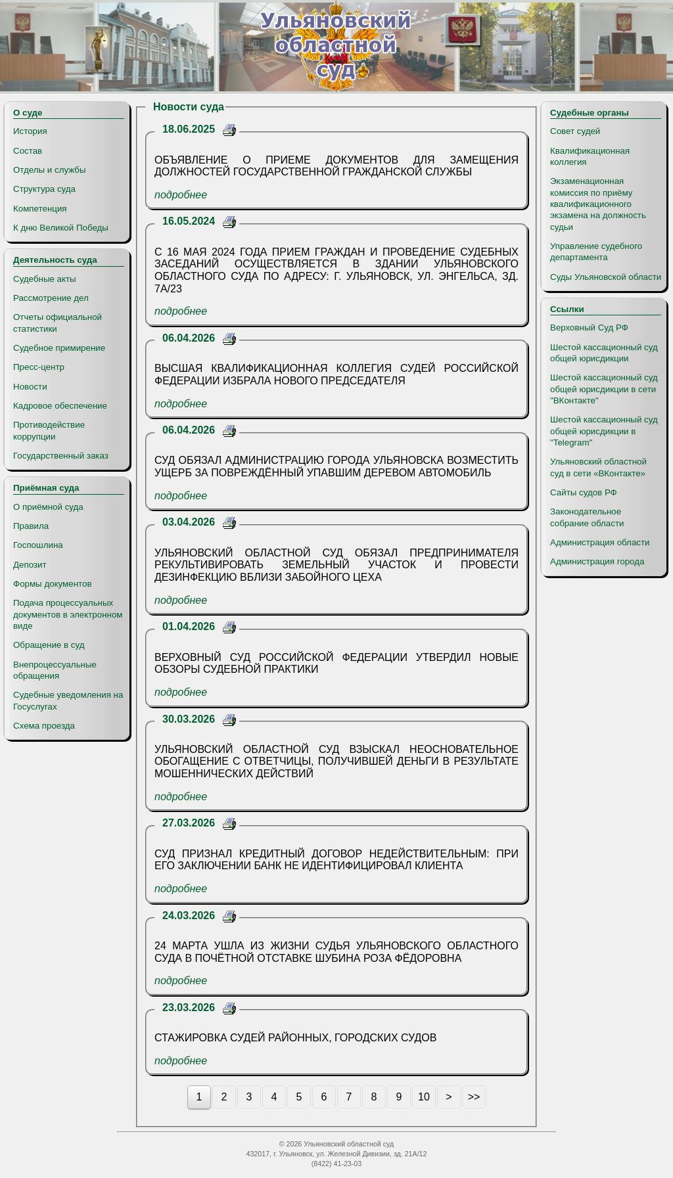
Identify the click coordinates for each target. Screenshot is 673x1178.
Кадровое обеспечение (60, 406)
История (30, 131)
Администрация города (597, 561)
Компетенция (40, 209)
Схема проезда (44, 726)
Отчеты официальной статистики (57, 322)
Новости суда (188, 106)
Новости (30, 387)
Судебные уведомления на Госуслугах (68, 700)
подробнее (180, 194)
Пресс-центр (38, 367)
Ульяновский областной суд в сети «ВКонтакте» (598, 467)
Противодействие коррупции (49, 430)
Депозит (30, 565)
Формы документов (52, 584)
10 (424, 1096)
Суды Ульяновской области (605, 277)
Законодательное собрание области (587, 517)
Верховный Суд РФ (589, 327)
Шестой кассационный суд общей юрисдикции (604, 352)
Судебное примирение (59, 348)
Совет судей (575, 131)
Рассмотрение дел (51, 298)
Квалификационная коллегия (590, 156)
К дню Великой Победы (60, 228)
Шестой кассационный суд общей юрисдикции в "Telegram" (604, 431)
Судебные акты (44, 279)
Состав (27, 151)
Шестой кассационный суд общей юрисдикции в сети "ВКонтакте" (604, 389)
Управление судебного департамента (596, 251)
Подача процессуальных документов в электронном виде (67, 614)
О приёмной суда (48, 507)
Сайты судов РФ (583, 492)
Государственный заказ (60, 456)
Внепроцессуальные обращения (55, 670)
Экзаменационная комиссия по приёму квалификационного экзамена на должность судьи (598, 203)
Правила (31, 526)
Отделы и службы (49, 170)
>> (474, 1096)
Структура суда (44, 189)
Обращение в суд (48, 645)
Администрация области (600, 542)
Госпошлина (38, 545)
